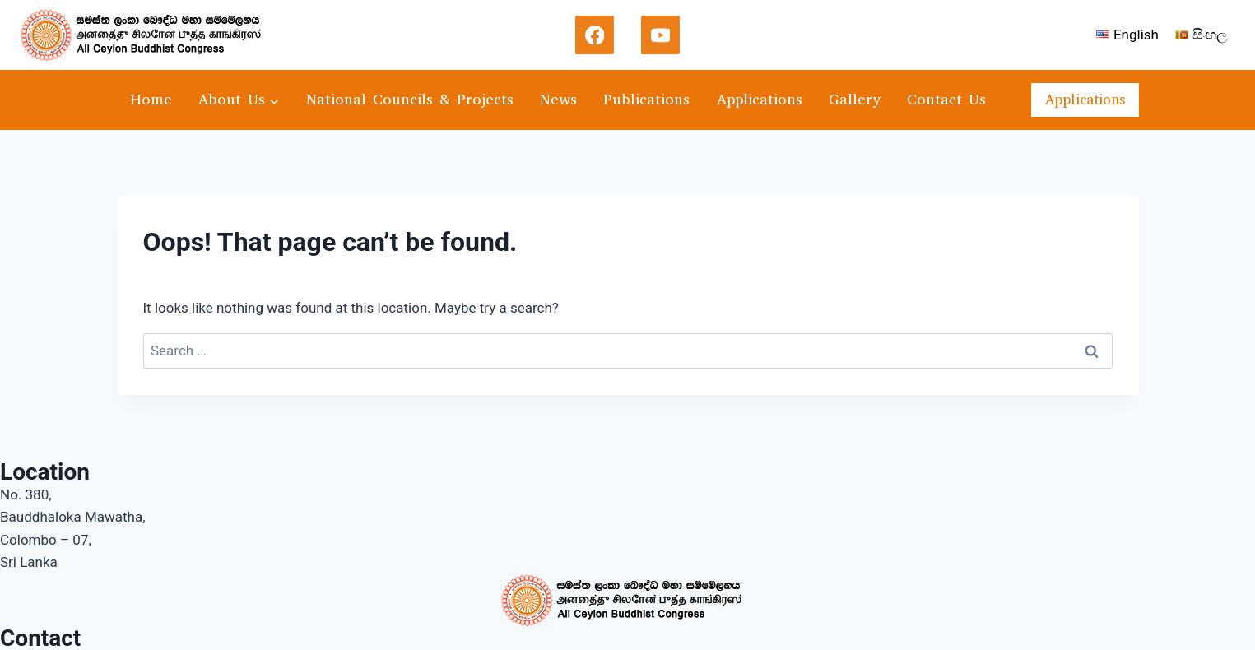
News (558, 99)
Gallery (855, 99)
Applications (759, 99)
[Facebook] (595, 35)
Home (151, 99)
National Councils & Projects (410, 99)
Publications (646, 99)
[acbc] (147, 35)
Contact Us (946, 99)
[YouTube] (661, 35)
